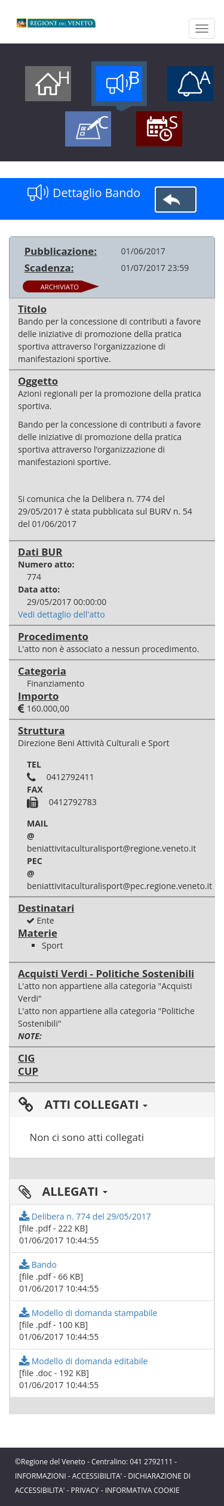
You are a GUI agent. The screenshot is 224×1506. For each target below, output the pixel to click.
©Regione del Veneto (50, 1462)
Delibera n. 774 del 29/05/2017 (85, 1216)
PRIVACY (85, 1490)
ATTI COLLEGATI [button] (83, 1104)
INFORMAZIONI (40, 1476)
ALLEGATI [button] (63, 1191)
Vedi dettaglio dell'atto (61, 614)
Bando (38, 1264)
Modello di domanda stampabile (88, 1312)
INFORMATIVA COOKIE (142, 1490)
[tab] (112, 1104)
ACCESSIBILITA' (97, 1476)
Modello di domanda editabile (83, 1361)
